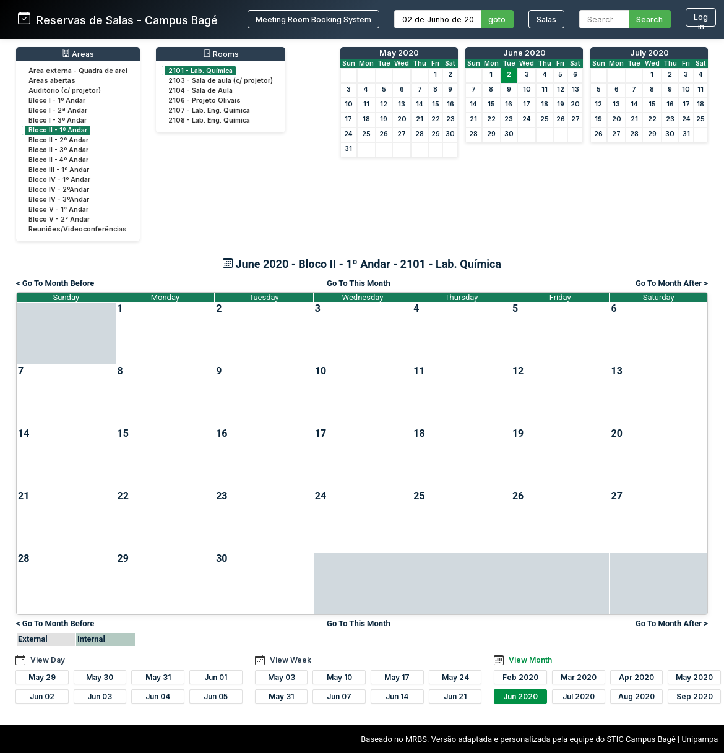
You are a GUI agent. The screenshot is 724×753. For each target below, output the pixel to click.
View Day (47, 660)
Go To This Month (358, 283)
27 (401, 134)
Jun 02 (42, 696)
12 (383, 104)
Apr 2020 (636, 677)
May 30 (99, 677)
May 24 (455, 677)
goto (497, 19)
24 (348, 134)
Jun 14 (397, 696)
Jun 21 (455, 696)
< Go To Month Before (55, 283)
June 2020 (524, 53)
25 (366, 134)
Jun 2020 (520, 696)
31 (348, 149)
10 (349, 104)
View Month (530, 660)
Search (649, 19)
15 (435, 104)
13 (401, 104)
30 (450, 134)
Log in (701, 19)
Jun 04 (157, 696)
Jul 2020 (578, 696)
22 (435, 119)
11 (366, 104)
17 (348, 119)
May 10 (339, 677)
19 (383, 119)
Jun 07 (339, 696)
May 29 (42, 677)
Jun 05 (216, 696)
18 (366, 119)
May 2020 (399, 53)
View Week (290, 660)
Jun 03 (99, 696)
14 (419, 104)
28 (419, 134)
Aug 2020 (636, 696)
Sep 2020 (694, 696)
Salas (546, 19)
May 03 (281, 677)
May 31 (158, 677)
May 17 (397, 677)
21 (419, 119)
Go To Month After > (672, 283)
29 (435, 134)
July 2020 (649, 53)
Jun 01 (215, 677)
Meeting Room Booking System (313, 19)
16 (450, 104)
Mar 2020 (579, 677)
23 (450, 119)
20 (402, 119)
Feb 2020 (520, 677)
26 (383, 134)
